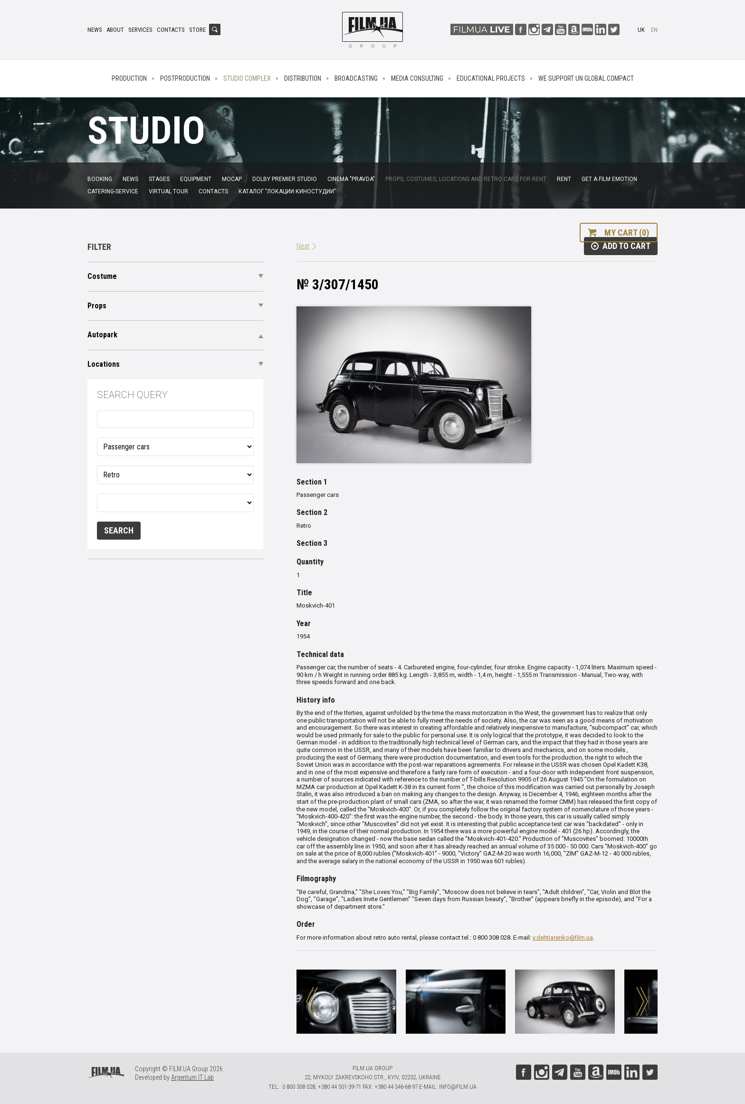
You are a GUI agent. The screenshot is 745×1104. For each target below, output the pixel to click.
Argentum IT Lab (192, 1077)
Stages (159, 179)
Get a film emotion (609, 179)
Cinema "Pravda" (351, 179)
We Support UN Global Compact (586, 78)
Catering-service (112, 191)
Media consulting (417, 78)
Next (302, 246)
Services (140, 29)
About (115, 29)
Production (129, 78)
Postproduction (185, 78)
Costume (102, 276)
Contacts (171, 29)
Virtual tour (168, 191)
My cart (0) (626, 233)
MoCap (232, 179)
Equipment (195, 179)
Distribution (302, 78)
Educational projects (491, 78)
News (94, 29)
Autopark (102, 334)
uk (641, 29)
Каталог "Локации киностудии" (287, 191)
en (654, 29)
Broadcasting (356, 78)
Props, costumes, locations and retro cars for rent (465, 179)
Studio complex (247, 78)
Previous (312, 1001)
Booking (99, 179)
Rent (564, 179)
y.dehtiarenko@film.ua (563, 937)
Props (96, 305)
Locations (103, 364)
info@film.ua (458, 1086)
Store (197, 29)
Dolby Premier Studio (284, 179)
